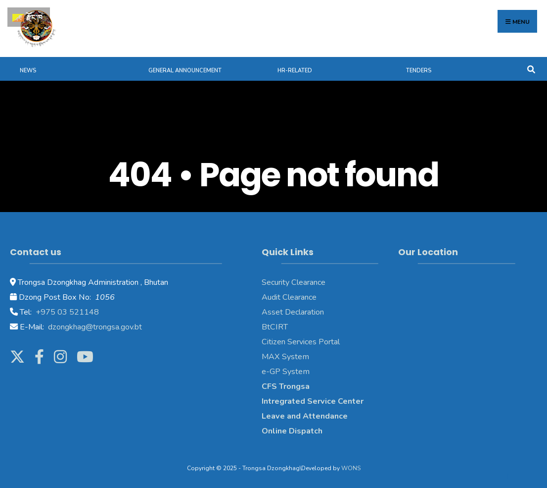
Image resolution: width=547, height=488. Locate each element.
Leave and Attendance (306, 416)
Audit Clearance (289, 297)
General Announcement (185, 70)
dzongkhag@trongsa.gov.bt (94, 327)
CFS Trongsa (286, 386)
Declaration (303, 312)
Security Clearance (293, 282)
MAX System (285, 356)
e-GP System (286, 371)
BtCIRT (275, 327)
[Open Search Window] (531, 68)
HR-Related (294, 70)
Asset (272, 312)
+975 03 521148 (66, 312)
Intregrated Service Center (313, 401)
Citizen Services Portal (301, 341)
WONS (351, 468)
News (28, 70)
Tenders (418, 70)
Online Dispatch (292, 431)
